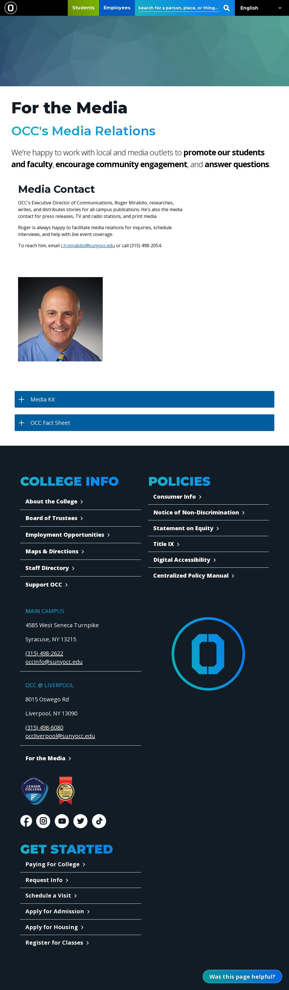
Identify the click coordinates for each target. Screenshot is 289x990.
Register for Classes (54, 942)
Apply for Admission (54, 911)
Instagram (43, 821)
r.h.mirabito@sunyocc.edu (88, 245)
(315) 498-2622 (44, 653)
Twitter (80, 821)
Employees (117, 7)
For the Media (45, 758)
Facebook (26, 821)
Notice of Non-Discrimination (196, 512)
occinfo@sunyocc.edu (54, 662)
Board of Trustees (51, 518)
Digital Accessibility (181, 559)
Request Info (44, 880)
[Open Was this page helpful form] (242, 976)
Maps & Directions (51, 551)
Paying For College (52, 864)
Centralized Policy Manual (191, 575)
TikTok (99, 821)
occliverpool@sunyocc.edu (60, 736)
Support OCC (43, 584)
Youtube (62, 821)
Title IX (163, 544)
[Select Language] (259, 8)
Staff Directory (47, 568)
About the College (51, 501)
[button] (144, 399)
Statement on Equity (183, 528)
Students (83, 7)
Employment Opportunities (64, 534)
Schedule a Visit (48, 895)
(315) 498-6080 (44, 727)
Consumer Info (174, 496)
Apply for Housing (51, 927)
